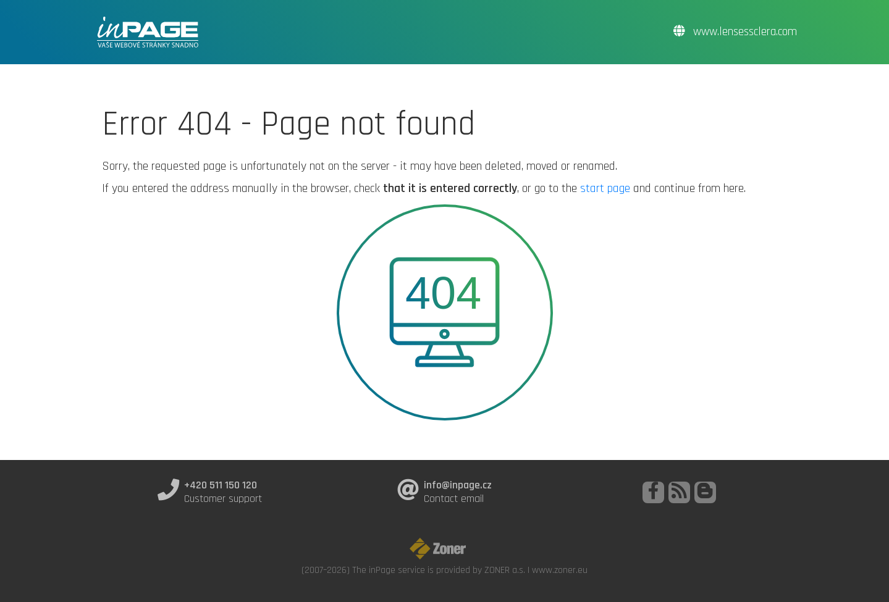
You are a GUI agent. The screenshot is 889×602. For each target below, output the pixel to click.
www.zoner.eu (560, 570)
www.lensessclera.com (735, 32)
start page (605, 188)
